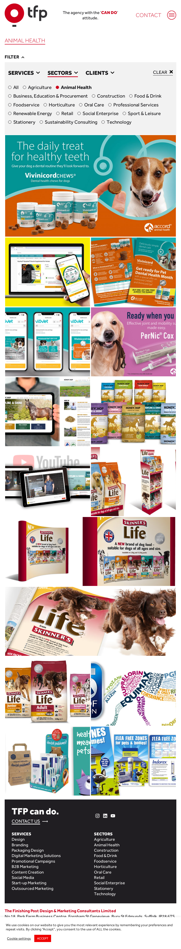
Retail (67, 113)
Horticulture (62, 105)
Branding (20, 844)
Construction (111, 96)
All (16, 87)
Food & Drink (147, 96)
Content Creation (28, 872)
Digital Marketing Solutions (36, 855)
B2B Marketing (25, 866)
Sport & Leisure (144, 113)
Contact (148, 15)
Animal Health (76, 87)
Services (24, 72)
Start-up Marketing (29, 882)
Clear (163, 72)
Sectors (63, 72)
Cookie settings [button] (19, 938)
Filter (14, 56)
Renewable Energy (32, 113)
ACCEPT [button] (42, 938)
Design (18, 839)
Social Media (23, 877)
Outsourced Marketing (32, 888)
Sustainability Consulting (71, 122)
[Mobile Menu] (169, 12)
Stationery (24, 122)
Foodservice (26, 105)
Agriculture (40, 87)
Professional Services (136, 105)
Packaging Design (28, 850)
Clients (100, 72)
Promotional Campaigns (33, 861)
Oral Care (94, 105)
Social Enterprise (100, 113)
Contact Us (26, 821)
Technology (119, 122)
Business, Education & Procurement (50, 96)
